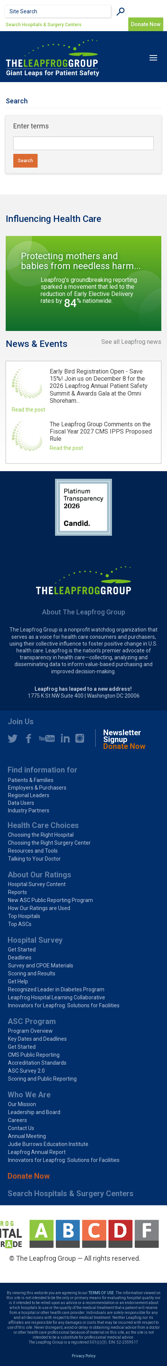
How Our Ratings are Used (39, 908)
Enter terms (31, 126)
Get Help (18, 981)
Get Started (22, 950)
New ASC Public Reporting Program (50, 900)
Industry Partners (28, 810)
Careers (17, 1120)
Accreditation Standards (37, 1063)
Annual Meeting (27, 1136)
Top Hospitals (24, 916)
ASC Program (32, 1021)
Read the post (28, 410)
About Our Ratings (39, 874)
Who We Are (29, 1094)
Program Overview (30, 1031)
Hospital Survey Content (37, 884)
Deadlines (20, 957)
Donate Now (146, 24)
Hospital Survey (35, 940)
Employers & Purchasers (37, 788)
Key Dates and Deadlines (37, 1039)
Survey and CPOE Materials (40, 965)
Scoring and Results (31, 973)
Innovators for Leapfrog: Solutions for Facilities (64, 1005)
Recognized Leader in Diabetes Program (56, 989)
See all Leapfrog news (131, 342)
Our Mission (22, 1104)
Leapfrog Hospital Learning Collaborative (56, 997)
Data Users (21, 803)
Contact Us (21, 1128)
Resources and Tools (33, 851)
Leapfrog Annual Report (37, 1152)
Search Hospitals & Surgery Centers (44, 24)
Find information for (42, 769)
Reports (17, 892)
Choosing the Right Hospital (41, 835)
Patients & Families (31, 780)
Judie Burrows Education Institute (48, 1144)
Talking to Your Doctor (34, 859)
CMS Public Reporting (34, 1055)
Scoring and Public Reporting (42, 1079)
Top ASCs (20, 924)
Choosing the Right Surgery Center (49, 843)
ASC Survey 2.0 (26, 1071)
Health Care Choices (43, 825)
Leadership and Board (34, 1112)
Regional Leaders (28, 795)
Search (25, 160)
